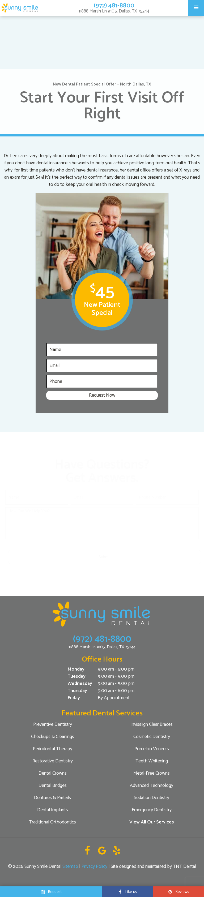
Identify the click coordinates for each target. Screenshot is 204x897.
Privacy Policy (94, 866)
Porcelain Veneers (151, 749)
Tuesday (76, 676)
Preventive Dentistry (52, 724)
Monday (75, 669)
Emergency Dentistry (152, 810)
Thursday (77, 690)
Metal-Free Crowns (151, 773)
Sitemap (70, 866)
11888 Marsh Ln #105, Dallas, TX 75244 (114, 11)
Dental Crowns (53, 773)
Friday (73, 698)
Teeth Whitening (151, 761)
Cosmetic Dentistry (151, 737)
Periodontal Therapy (52, 749)
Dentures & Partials (52, 798)
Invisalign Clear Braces (151, 724)
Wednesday (79, 683)
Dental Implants (52, 810)
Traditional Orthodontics (52, 822)
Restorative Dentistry (52, 761)
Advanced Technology (151, 785)
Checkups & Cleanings (52, 737)
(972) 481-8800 (114, 6)
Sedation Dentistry (151, 798)
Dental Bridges (53, 785)
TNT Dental (184, 866)
